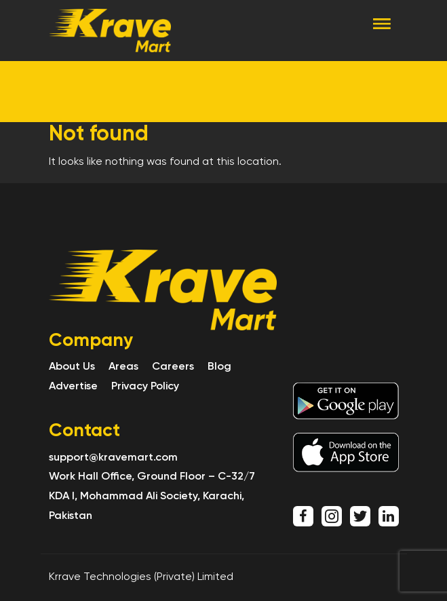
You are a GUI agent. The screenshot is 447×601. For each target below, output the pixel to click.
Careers (173, 367)
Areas (123, 367)
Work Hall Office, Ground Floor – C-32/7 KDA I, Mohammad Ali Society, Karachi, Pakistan (152, 496)
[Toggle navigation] (382, 22)
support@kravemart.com (113, 457)
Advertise (73, 386)
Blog (219, 367)
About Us (72, 367)
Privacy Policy (145, 386)
